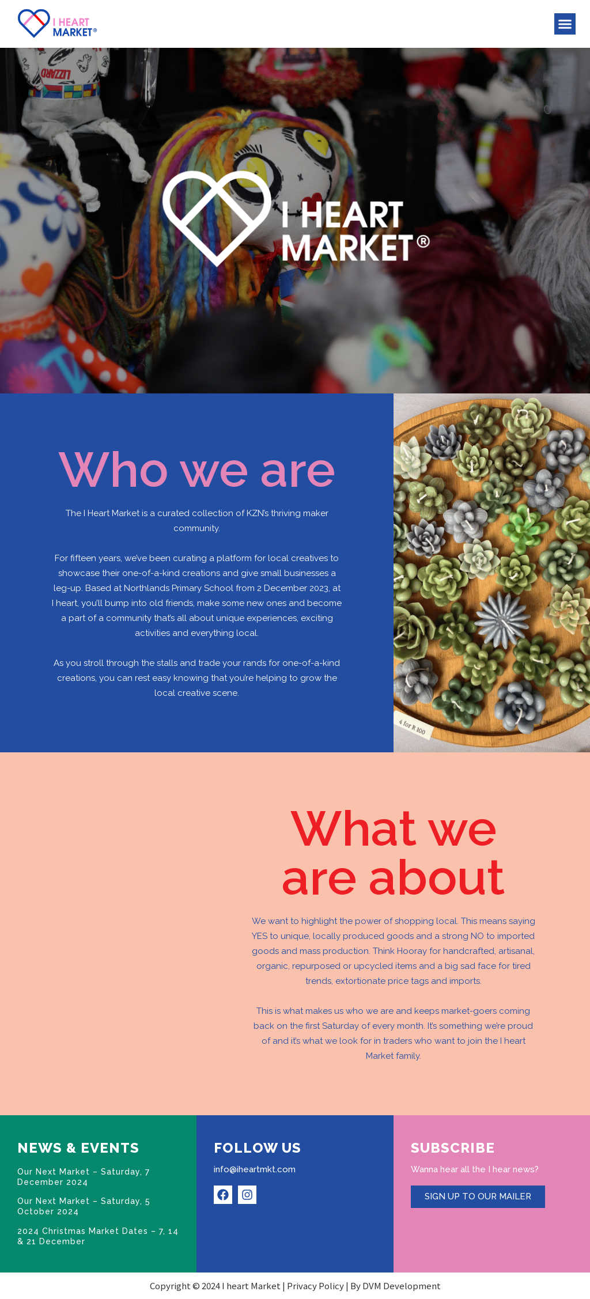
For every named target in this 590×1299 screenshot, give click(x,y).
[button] (565, 24)
